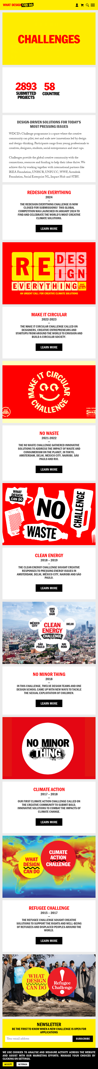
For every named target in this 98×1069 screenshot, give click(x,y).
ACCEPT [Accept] (8, 1064)
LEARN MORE (49, 228)
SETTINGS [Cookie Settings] (22, 1064)
